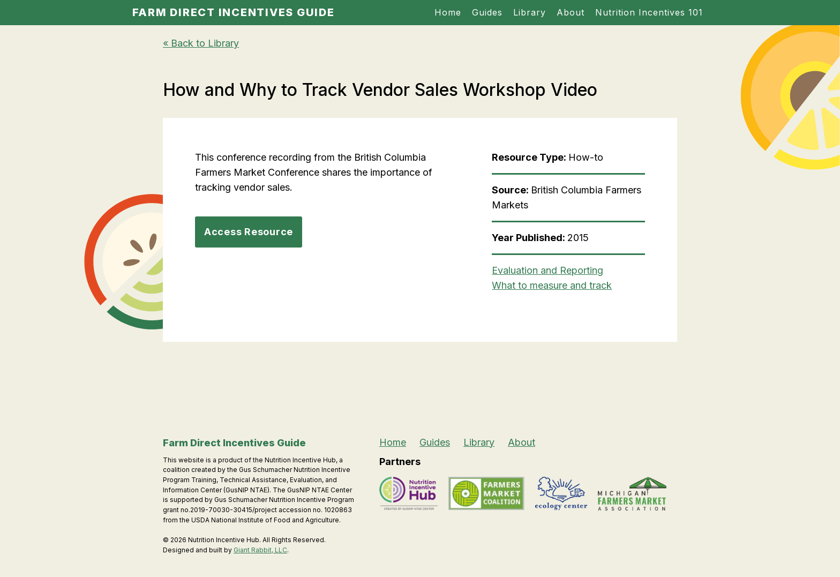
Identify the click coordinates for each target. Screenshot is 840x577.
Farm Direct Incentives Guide (233, 12)
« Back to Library (201, 43)
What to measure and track (552, 285)
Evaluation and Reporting (547, 270)
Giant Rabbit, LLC (260, 550)
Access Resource (248, 231)
